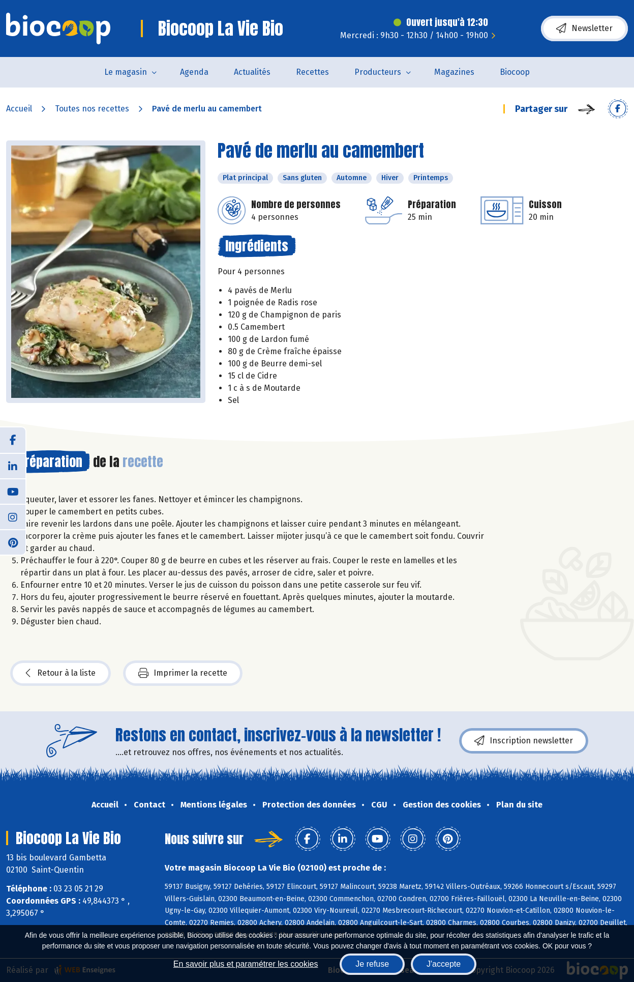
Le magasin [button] (125, 72)
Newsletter (584, 28)
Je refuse (372, 964)
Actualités (252, 72)
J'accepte (444, 964)
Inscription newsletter (523, 741)
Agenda (194, 72)
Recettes (312, 72)
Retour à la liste (60, 673)
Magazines (454, 72)
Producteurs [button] (377, 72)
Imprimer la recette (182, 673)
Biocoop (515, 72)
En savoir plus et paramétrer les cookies (245, 964)
